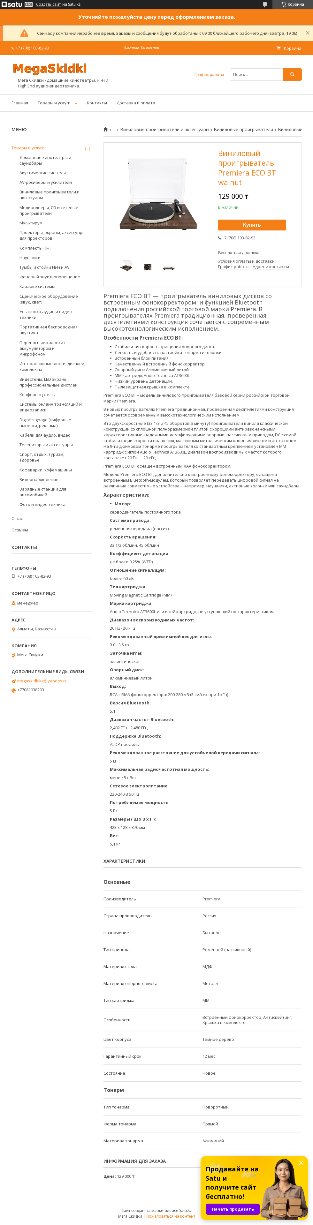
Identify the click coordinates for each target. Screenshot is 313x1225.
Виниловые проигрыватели (243, 129)
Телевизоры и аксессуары (46, 444)
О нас (17, 518)
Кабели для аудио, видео (45, 435)
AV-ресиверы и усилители (45, 182)
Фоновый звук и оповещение (49, 277)
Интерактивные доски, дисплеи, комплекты (52, 366)
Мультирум (30, 223)
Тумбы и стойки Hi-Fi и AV (44, 267)
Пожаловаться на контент (170, 1216)
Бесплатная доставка (238, 252)
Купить (252, 225)
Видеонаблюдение (38, 479)
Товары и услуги (54, 103)
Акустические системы (42, 173)
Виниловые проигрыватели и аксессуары (164, 129)
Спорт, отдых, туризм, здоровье (41, 457)
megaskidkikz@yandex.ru (42, 680)
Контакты (97, 103)
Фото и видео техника (42, 504)
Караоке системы (37, 286)
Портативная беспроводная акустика (48, 329)
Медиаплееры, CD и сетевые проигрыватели (48, 210)
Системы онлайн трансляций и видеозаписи (50, 407)
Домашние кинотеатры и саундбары (45, 160)
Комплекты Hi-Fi (35, 248)
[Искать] (292, 74)
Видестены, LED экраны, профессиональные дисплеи (48, 382)
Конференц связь (37, 394)
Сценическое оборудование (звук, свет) (48, 299)
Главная (19, 103)
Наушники (30, 257)
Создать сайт (48, 4)
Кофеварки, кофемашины (45, 470)
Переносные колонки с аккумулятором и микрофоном (42, 348)
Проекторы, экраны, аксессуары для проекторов (52, 235)
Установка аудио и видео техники (45, 314)
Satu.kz (185, 1210)
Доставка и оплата (136, 103)
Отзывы (19, 530)
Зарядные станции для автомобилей (42, 492)
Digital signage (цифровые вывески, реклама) (45, 422)
